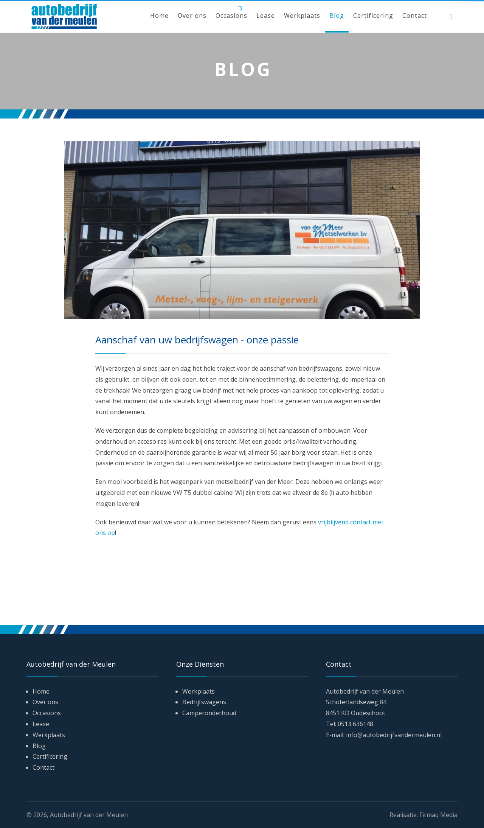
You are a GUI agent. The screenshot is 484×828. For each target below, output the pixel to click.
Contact (414, 15)
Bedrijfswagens (204, 702)
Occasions (231, 15)
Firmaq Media (438, 815)
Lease (265, 15)
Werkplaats (302, 15)
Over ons (192, 15)
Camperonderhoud (209, 713)
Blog (336, 15)
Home (159, 15)
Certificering (373, 15)
